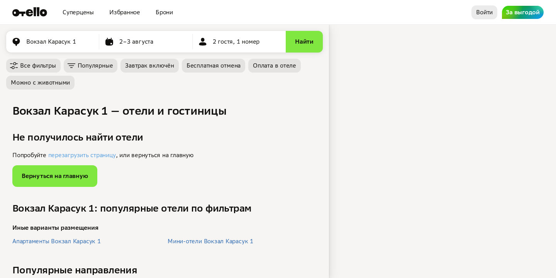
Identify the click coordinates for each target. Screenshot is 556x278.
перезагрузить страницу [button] (82, 155)
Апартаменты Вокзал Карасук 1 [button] (56, 241)
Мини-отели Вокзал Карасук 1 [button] (210, 241)
